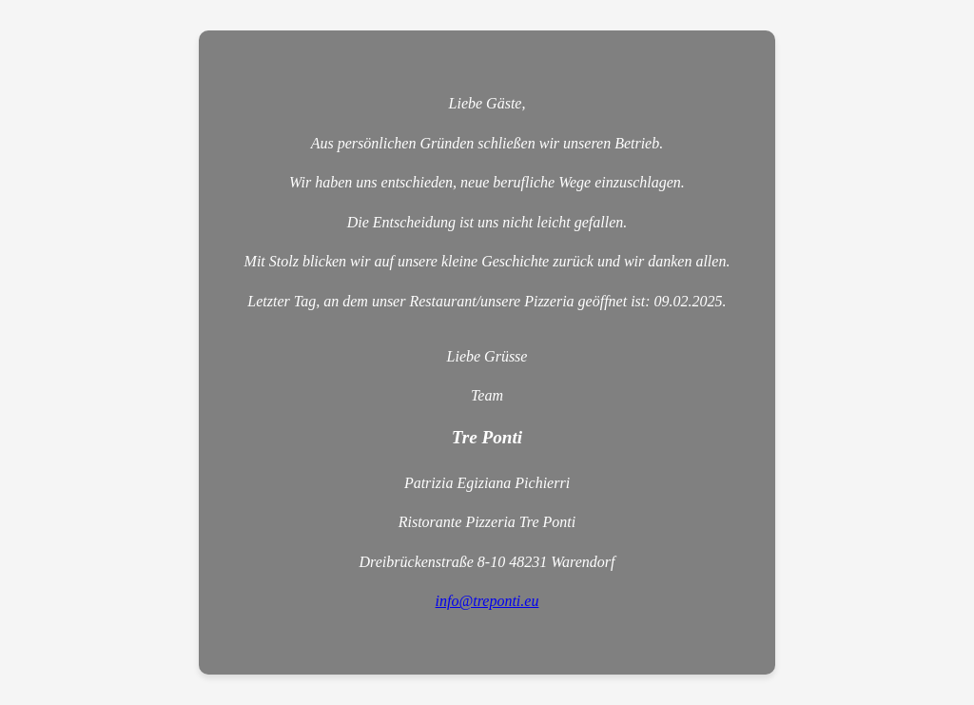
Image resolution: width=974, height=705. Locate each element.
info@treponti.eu (487, 601)
